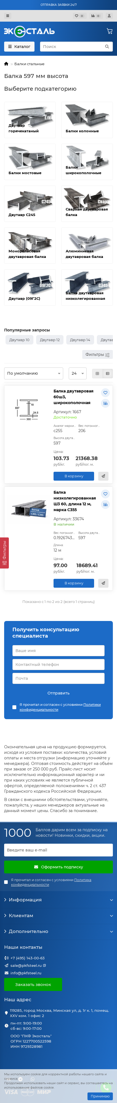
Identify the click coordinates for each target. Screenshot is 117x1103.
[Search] (76, 47)
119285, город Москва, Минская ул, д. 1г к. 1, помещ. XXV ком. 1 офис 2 (59, 1013)
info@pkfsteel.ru (25, 973)
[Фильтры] (4, 552)
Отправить (58, 693)
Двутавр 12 (50, 340)
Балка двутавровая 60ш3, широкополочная (74, 397)
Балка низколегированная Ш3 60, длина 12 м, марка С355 (75, 501)
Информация (58, 899)
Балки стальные (29, 64)
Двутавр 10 (19, 340)
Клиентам (58, 915)
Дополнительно (58, 931)
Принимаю (100, 1096)
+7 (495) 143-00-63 (27, 958)
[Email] (58, 850)
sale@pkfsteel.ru (26, 965)
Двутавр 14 (80, 340)
